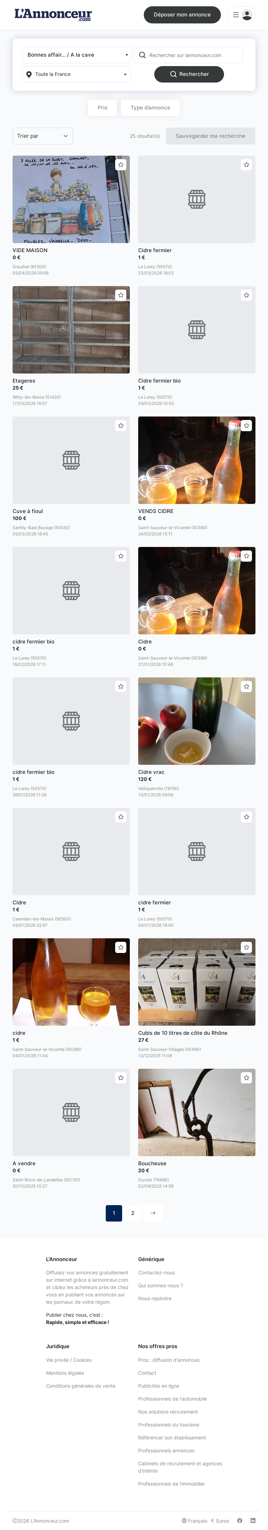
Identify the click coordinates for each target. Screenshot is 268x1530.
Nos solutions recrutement (168, 1412)
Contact (147, 1373)
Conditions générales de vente (81, 1386)
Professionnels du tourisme (168, 1425)
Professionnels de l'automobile (172, 1399)
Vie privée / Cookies (68, 1360)
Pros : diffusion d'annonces (169, 1360)
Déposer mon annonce (182, 14)
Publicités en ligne (158, 1386)
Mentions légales (65, 1373)
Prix (102, 107)
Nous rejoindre (154, 1298)
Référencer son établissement (172, 1437)
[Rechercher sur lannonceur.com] (195, 55)
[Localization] (76, 74)
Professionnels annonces (166, 1450)
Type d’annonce (150, 107)
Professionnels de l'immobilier (171, 1484)
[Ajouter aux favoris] (120, 164)
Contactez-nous (156, 1272)
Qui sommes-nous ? (160, 1285)
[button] (76, 55)
